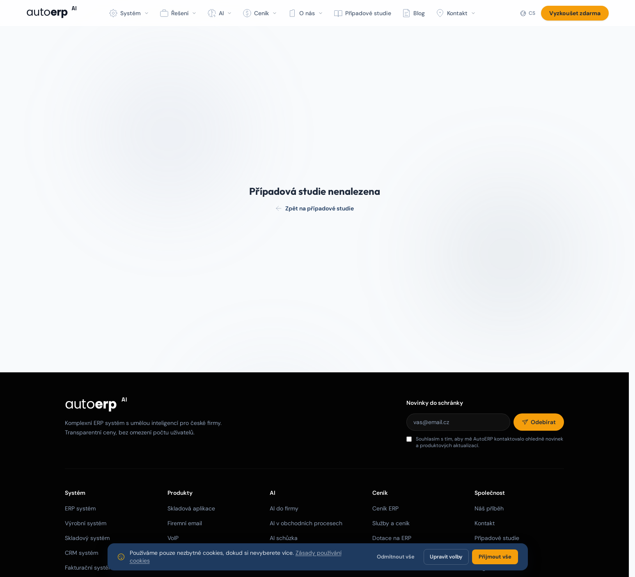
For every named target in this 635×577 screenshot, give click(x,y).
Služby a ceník (391, 523)
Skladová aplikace (191, 508)
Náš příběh (489, 508)
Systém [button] (129, 13)
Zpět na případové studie (314, 208)
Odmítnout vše (396, 556)
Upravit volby (446, 556)
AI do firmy (284, 508)
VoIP (173, 538)
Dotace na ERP (391, 538)
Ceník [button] (260, 13)
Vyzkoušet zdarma (575, 13)
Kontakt (485, 523)
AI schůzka (284, 538)
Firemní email (184, 523)
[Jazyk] (528, 13)
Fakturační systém (89, 567)
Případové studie (362, 13)
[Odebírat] (539, 422)
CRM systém (81, 552)
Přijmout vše (495, 556)
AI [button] (219, 13)
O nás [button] (305, 13)
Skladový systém (87, 538)
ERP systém (80, 508)
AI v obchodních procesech (306, 523)
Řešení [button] (178, 13)
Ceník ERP (385, 508)
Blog (413, 13)
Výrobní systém (85, 523)
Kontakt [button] (456, 13)
